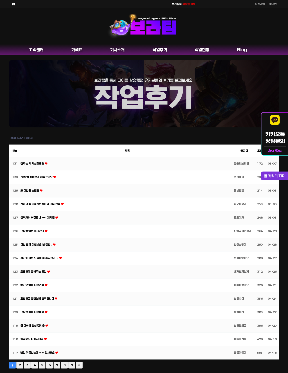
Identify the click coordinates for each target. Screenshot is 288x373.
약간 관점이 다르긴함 (32, 285)
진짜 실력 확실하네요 (32, 163)
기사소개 (117, 49)
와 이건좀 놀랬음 (30, 190)
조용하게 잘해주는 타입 (33, 271)
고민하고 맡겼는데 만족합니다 (37, 298)
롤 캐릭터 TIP (274, 176)
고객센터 (36, 49)
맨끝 (79, 365)
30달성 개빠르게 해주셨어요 (36, 177)
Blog (242, 49)
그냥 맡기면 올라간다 (32, 231)
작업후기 (160, 49)
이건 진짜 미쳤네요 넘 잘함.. (36, 244)
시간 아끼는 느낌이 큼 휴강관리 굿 (39, 258)
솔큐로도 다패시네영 (32, 339)
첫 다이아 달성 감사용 (32, 325)
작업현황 (202, 49)
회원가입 (260, 3)
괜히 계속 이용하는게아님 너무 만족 (40, 204)
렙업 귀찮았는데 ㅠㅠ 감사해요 (37, 352)
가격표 (76, 49)
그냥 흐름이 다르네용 (32, 312)
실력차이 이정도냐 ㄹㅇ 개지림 (37, 217)
